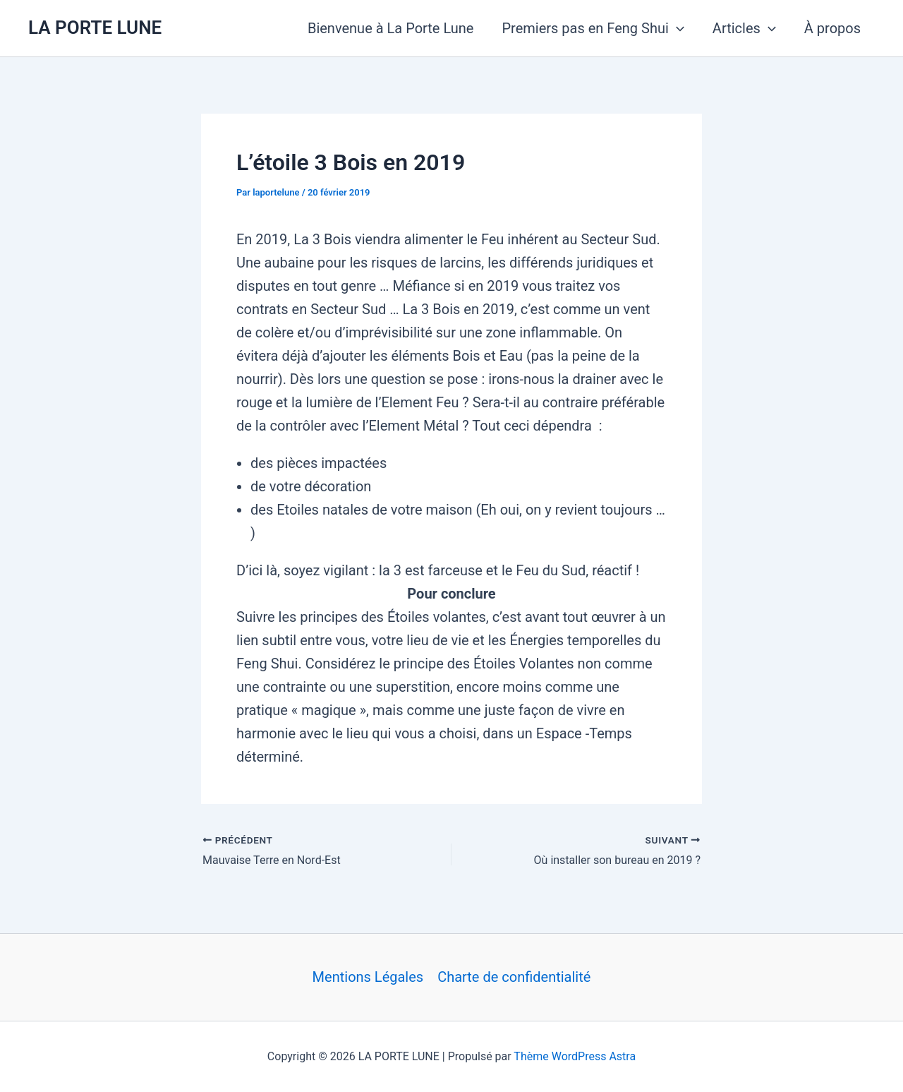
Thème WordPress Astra (575, 1056)
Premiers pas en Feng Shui (593, 28)
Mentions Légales (368, 976)
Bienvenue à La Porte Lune (391, 28)
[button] (676, 28)
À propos (832, 28)
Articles (744, 28)
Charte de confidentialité (513, 976)
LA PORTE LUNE (95, 27)
